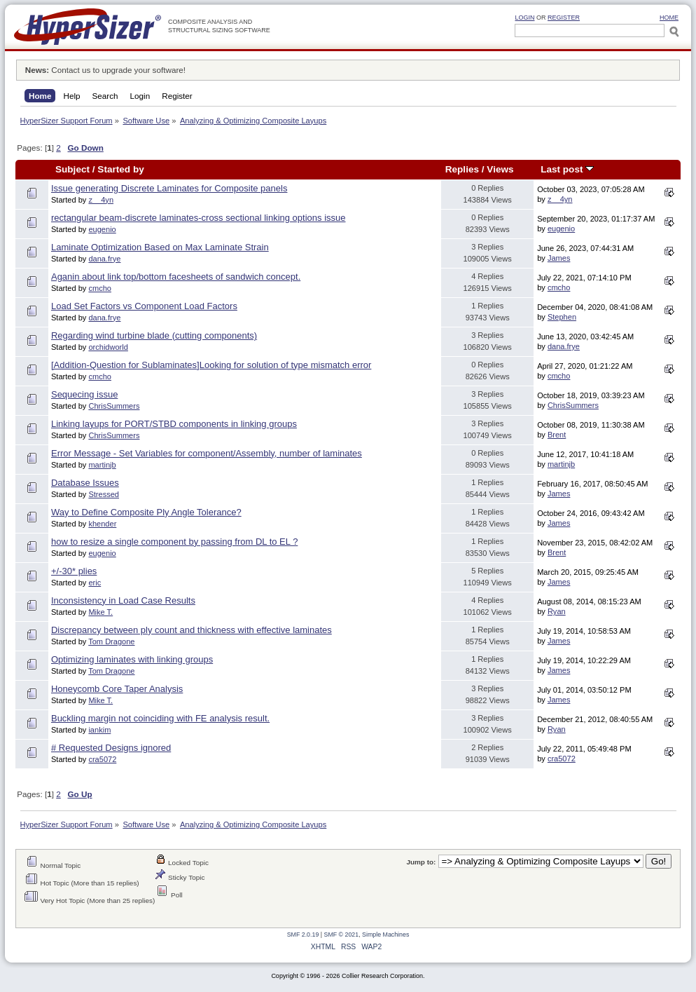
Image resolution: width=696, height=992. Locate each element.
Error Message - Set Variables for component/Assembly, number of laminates (206, 453)
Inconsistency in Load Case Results (123, 600)
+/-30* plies (74, 571)
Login (524, 17)
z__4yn (100, 200)
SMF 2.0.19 (303, 934)
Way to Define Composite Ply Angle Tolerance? (146, 512)
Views (500, 169)
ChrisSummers (113, 406)
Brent (557, 434)
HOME (669, 17)
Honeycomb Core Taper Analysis (117, 689)
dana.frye (104, 258)
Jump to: (421, 862)
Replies (462, 169)
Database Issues (85, 482)
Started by (120, 169)
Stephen (562, 317)
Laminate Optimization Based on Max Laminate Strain (160, 247)
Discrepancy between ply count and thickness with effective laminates (191, 630)
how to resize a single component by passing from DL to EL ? (174, 541)
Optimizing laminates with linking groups (132, 659)
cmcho (99, 288)
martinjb (102, 465)
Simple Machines (385, 934)
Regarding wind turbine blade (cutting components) (154, 335)
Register (564, 17)
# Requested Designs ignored (111, 747)
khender (102, 523)
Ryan (557, 611)
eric (94, 582)
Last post (567, 169)
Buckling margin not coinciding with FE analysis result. (160, 718)
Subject (72, 169)
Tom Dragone (111, 641)
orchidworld (108, 347)
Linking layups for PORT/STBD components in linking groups (174, 424)
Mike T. (100, 612)
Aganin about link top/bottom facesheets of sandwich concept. (175, 276)
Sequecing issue (84, 394)
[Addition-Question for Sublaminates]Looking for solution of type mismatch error (211, 365)
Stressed (103, 494)
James (559, 258)
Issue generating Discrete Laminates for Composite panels (169, 188)
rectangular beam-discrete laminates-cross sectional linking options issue (198, 217)
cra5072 (102, 759)
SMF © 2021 (341, 934)
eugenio (102, 229)
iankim (99, 730)
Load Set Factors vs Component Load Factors (144, 306)
